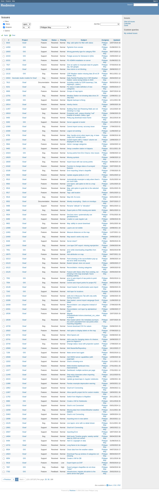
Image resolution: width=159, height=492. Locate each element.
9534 (8, 215)
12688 (8, 228)
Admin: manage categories (77, 144)
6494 (8, 441)
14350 (8, 47)
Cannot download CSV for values (79, 326)
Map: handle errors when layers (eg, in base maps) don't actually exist (83, 136)
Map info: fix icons (73, 197)
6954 (8, 458)
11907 (8, 392)
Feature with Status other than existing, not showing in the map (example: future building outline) (82, 274)
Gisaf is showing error (75, 361)
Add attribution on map (75, 254)
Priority (63, 40)
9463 (8, 149)
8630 (8, 43)
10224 (8, 379)
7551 (8, 250)
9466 (8, 206)
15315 (8, 405)
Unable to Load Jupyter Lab (77, 219)
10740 (8, 344)
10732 (8, 335)
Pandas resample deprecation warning (81, 383)
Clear (13, 35)
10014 (8, 104)
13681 (8, 428)
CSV (114, 485)
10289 (8, 300)
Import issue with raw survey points (80, 162)
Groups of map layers (75, 91)
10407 (8, 245)
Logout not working (74, 131)
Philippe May (105, 44)
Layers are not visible (75, 228)
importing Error (72, 432)
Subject (84, 40)
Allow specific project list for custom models (83, 392)
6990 (8, 401)
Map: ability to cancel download (78, 223)
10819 (8, 113)
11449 (8, 375)
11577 (8, 370)
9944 (8, 144)
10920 (8, 331)
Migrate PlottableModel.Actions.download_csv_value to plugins (83, 315)
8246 (8, 241)
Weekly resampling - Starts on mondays (81, 201)
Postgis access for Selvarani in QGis (80, 56)
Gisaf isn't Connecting (75, 388)
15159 (8, 69)
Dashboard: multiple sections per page (81, 370)
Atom (110, 485)
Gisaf (24, 43)
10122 (8, 268)
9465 (8, 210)
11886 (8, 383)
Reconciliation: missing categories (79, 268)
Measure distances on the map (78, 232)
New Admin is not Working (76, 69)
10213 (8, 259)
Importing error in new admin (77, 419)
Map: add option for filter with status (80, 43)
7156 (8, 353)
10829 (8, 157)
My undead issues (130, 33)
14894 (8, 436)
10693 (8, 52)
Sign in (155, 1)
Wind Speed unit (73, 335)
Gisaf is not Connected (75, 405)
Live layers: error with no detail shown (81, 423)
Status (7, 24)
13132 (8, 74)
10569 (8, 348)
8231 (8, 87)
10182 (8, 166)
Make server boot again (75, 353)
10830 (8, 162)
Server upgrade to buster (76, 122)
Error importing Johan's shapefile (79, 171)
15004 (8, 78)
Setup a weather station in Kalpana (80, 149)
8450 (8, 219)
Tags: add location (73, 193)
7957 (8, 467)
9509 (8, 175)
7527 (8, 65)
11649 (8, 366)
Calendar (127, 24)
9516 (8, 188)
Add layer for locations (75, 291)
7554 (8, 283)
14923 (8, 454)
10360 (8, 127)
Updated (116, 40)
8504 (8, 450)
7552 (8, 278)
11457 (8, 109)
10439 (8, 305)
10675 (8, 254)
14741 (8, 445)
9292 (8, 122)
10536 (8, 314)
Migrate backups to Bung (76, 100)
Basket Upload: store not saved (78, 263)
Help (13, 1)
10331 (8, 309)
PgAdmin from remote (75, 47)
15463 (8, 414)
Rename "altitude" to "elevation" (78, 206)
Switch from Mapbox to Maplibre (79, 397)
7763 (8, 472)
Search (129, 5)
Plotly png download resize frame (79, 118)
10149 (8, 287)
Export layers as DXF (75, 463)
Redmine (72, 490)
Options (7, 31)
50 (48, 479)
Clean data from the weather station (80, 450)
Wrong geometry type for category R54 (81, 52)
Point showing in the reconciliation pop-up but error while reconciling (82, 260)
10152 (8, 296)
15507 (8, 432)
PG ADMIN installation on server (79, 60)
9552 (8, 201)
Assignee (8, 27)
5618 (8, 463)
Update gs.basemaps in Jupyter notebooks (82, 379)
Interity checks (72, 104)
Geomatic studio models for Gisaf (24, 78)
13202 (8, 361)
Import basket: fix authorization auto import (82, 287)
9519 (8, 197)
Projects (8, 1)
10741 (8, 339)
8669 (8, 91)
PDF (119, 485)
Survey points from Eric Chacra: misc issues (83, 153)
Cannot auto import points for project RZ (81, 283)
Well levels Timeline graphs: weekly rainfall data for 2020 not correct (82, 437)
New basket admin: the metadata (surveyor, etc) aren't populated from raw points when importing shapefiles (83, 322)
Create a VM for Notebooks (77, 401)
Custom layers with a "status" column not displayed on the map (82, 141)
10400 (8, 237)
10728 (8, 326)
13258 (8, 410)
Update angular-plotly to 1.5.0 (78, 175)
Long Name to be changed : (77, 445)
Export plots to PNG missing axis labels (81, 210)
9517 (8, 193)
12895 (8, 100)
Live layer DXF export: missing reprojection (83, 245)
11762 (8, 397)
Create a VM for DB (74, 458)
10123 (8, 263)
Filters (7, 21)
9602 (8, 223)
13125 (8, 423)
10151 (8, 60)
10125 (8, 272)
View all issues (129, 22)
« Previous (7, 479)
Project (25, 40)
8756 (8, 135)
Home (3, 1)
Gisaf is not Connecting (75, 414)
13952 (8, 388)
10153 (8, 56)
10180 (8, 171)
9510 (8, 179)
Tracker (44, 40)
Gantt (126, 25)
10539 (8, 320)
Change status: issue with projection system (83, 344)
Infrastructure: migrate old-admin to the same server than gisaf (81, 473)
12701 (8, 96)
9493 (8, 118)
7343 (8, 291)
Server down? (72, 241)
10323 (8, 153)
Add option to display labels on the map (81, 331)
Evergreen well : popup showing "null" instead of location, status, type (81, 114)
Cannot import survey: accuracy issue (81, 127)
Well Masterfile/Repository (76, 348)
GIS (24, 47)
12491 (8, 232)
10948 (8, 357)
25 (46, 479)
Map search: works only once (77, 237)
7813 (8, 82)
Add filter (97, 24)
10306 (8, 131)
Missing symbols (73, 157)
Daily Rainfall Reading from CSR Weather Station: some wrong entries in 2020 (82, 79)
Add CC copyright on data (76, 441)
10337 (8, 140)
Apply (6, 35)
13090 (8, 419)
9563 (8, 184)
